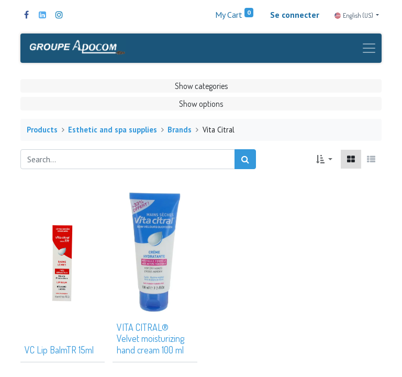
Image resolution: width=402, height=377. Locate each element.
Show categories (201, 86)
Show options (201, 103)
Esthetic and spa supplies (112, 130)
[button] (324, 159)
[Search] (245, 159)
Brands (180, 130)
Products (42, 130)
